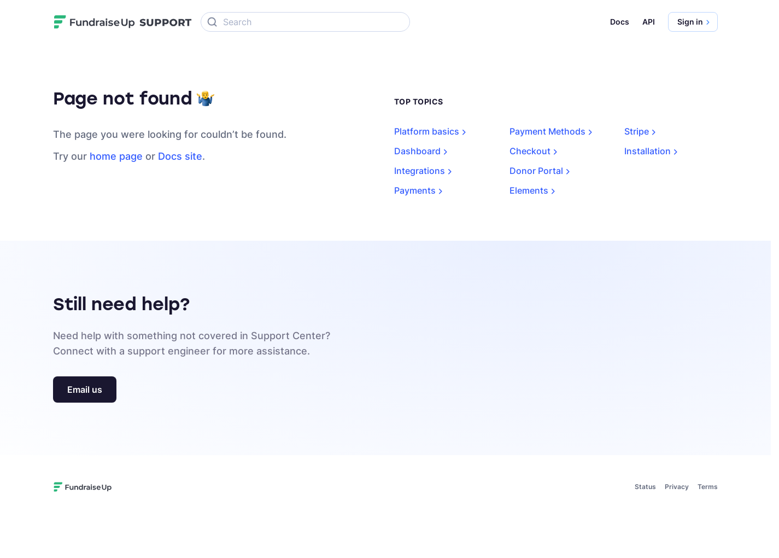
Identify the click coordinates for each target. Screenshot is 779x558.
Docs (619, 21)
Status (645, 487)
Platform (432, 131)
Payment (552, 131)
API (648, 21)
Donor (541, 170)
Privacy (677, 487)
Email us (84, 389)
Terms (708, 487)
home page (116, 156)
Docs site (180, 156)
